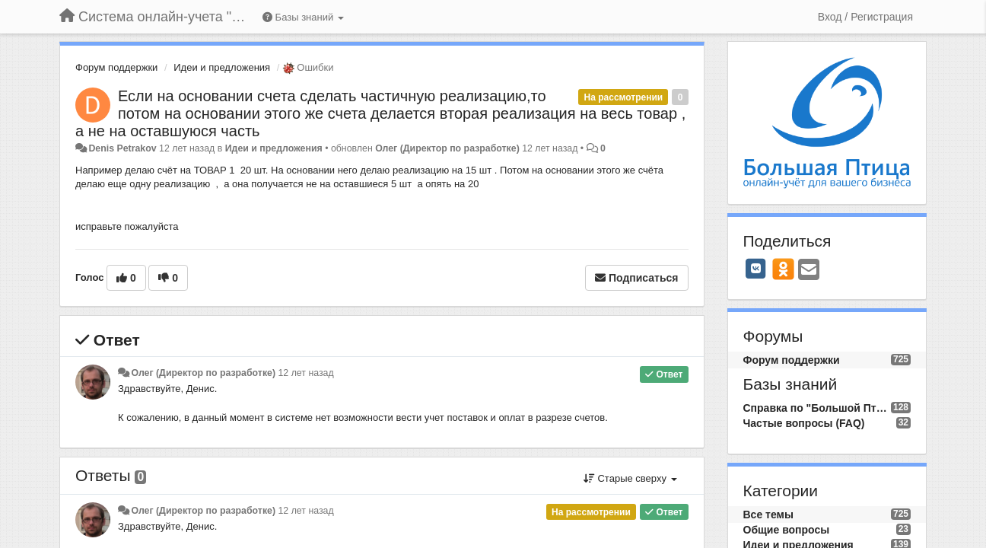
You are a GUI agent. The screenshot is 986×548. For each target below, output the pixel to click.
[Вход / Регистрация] (865, 17)
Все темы (768, 514)
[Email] (808, 270)
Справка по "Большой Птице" (817, 408)
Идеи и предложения (221, 67)
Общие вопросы (786, 530)
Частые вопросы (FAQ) (804, 423)
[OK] (783, 268)
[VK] (756, 268)
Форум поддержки (116, 67)
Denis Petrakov (122, 148)
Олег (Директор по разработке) (447, 148)
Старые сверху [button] (630, 478)
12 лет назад (305, 373)
